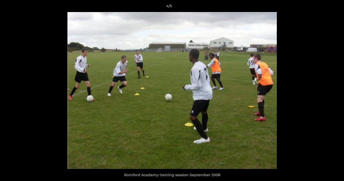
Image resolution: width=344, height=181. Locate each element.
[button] (323, 7)
